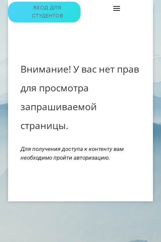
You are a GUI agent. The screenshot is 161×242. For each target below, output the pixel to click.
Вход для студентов (47, 12)
